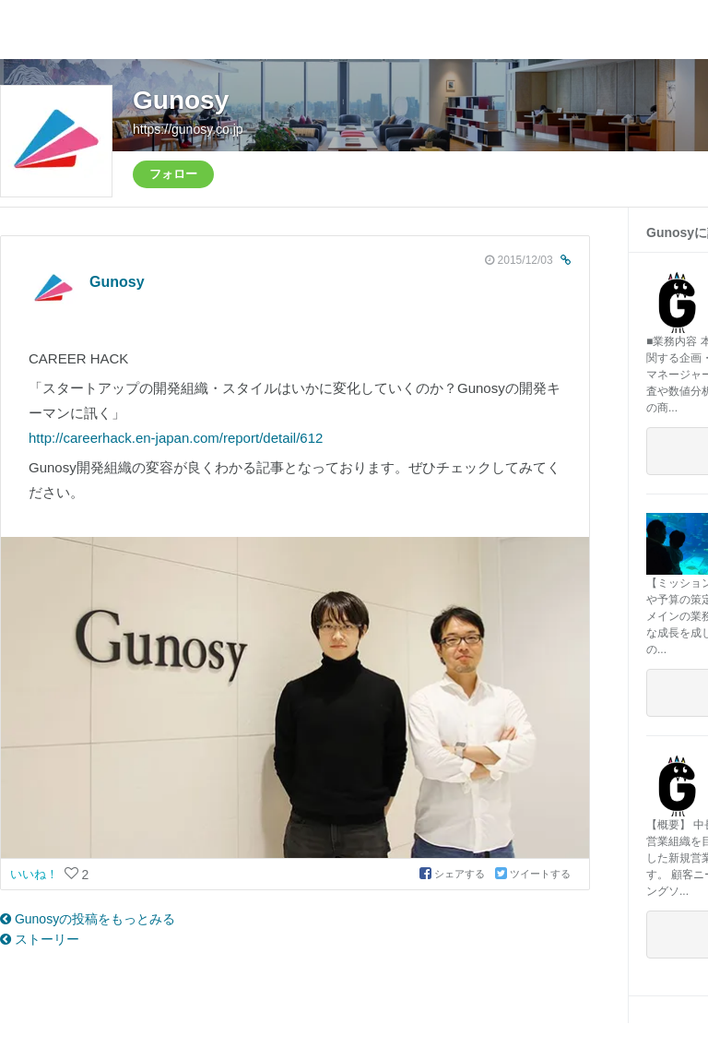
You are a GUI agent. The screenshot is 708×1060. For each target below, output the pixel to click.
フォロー (173, 174)
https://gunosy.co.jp (188, 129)
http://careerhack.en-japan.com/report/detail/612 (176, 438)
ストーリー (39, 939)
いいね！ (36, 874)
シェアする (453, 873)
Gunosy (181, 100)
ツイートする (533, 873)
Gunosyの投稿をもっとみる (87, 918)
